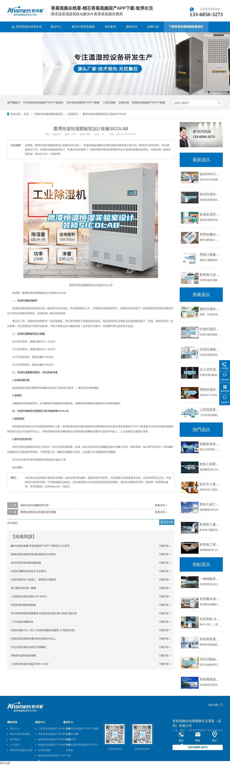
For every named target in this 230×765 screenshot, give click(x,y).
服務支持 (131, 26)
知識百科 (73, 114)
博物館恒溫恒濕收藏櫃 (23, 655)
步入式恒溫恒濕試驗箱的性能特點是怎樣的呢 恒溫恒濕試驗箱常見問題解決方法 (210, 369)
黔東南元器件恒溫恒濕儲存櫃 (210, 274)
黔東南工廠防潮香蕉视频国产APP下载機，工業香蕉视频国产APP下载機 (210, 524)
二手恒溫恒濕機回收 (22, 621)
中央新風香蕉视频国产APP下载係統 (43, 102)
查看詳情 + (161, 505)
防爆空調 (124, 102)
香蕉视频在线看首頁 (29, 26)
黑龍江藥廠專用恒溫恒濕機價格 (210, 254)
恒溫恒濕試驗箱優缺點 (23, 604)
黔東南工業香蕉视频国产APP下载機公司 (210, 544)
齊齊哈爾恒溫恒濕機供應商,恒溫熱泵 (210, 234)
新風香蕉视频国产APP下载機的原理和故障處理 (210, 639)
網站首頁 (12, 722)
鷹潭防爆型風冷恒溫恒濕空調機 (38, 512)
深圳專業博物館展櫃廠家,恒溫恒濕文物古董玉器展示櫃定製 (44, 613)
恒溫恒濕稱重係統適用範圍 (210, 349)
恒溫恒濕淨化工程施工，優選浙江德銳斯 (33, 579)
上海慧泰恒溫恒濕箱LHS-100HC (29, 596)
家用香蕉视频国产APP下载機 (54, 739)
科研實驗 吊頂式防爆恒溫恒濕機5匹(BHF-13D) (210, 619)
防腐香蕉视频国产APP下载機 (148, 102)
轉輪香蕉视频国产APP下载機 (54, 744)
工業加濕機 (109, 102)
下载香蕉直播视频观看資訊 (186, 26)
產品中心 (56, 26)
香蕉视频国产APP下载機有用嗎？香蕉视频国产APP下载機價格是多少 (210, 679)
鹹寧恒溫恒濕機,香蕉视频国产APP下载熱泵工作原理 (40, 545)
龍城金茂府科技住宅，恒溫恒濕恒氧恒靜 (210, 214)
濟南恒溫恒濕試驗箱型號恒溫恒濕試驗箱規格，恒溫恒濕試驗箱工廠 (210, 389)
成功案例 (110, 26)
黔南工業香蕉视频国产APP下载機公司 (210, 464)
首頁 (26, 114)
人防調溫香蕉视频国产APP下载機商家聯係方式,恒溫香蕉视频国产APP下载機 (210, 409)
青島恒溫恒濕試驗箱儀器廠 (26, 562)
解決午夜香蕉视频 (83, 26)
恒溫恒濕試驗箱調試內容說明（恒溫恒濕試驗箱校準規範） (210, 329)
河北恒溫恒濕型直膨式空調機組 (28, 647)
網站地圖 (213, 704)
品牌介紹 (153, 26)
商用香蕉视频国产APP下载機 (54, 734)
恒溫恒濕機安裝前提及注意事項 (28, 571)
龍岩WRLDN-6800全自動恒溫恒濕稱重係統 (210, 174)
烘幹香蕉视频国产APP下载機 (83, 102)
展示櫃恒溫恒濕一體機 (23, 588)
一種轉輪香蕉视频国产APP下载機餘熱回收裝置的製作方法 (210, 579)
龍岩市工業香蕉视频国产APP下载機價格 (210, 484)
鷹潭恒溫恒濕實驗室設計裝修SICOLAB (104, 114)
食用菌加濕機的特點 (210, 599)
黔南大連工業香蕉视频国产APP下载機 (210, 504)
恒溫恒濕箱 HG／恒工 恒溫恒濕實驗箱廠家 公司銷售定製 (43, 630)
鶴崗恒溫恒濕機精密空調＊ (35, 505)
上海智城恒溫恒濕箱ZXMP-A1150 (30, 663)
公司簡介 (15, 744)
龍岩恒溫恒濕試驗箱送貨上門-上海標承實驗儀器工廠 (210, 194)
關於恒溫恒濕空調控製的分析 (210, 309)
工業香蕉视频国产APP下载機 (54, 728)
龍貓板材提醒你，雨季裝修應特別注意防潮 (210, 444)
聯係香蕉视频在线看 (25, 37)
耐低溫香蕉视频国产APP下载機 (54, 756)
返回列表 (166, 522)
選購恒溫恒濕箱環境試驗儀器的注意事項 (33, 554)
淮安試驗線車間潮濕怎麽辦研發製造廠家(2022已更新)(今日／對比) (210, 659)
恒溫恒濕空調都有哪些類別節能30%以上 (33, 638)
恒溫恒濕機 (44, 750)
